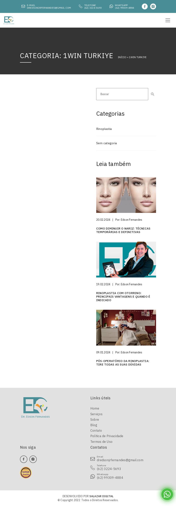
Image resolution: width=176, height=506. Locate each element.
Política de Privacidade (106, 436)
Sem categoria (106, 143)
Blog (93, 425)
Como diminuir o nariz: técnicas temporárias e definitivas (123, 230)
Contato (96, 430)
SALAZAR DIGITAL (101, 496)
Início (122, 57)
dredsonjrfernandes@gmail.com (49, 7)
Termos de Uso (101, 442)
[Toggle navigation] (168, 20)
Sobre (94, 419)
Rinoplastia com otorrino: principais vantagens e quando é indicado (123, 296)
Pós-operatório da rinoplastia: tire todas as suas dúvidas (122, 362)
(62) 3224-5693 (93, 7)
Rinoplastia (104, 129)
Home (94, 408)
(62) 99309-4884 (124, 7)
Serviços (96, 414)
